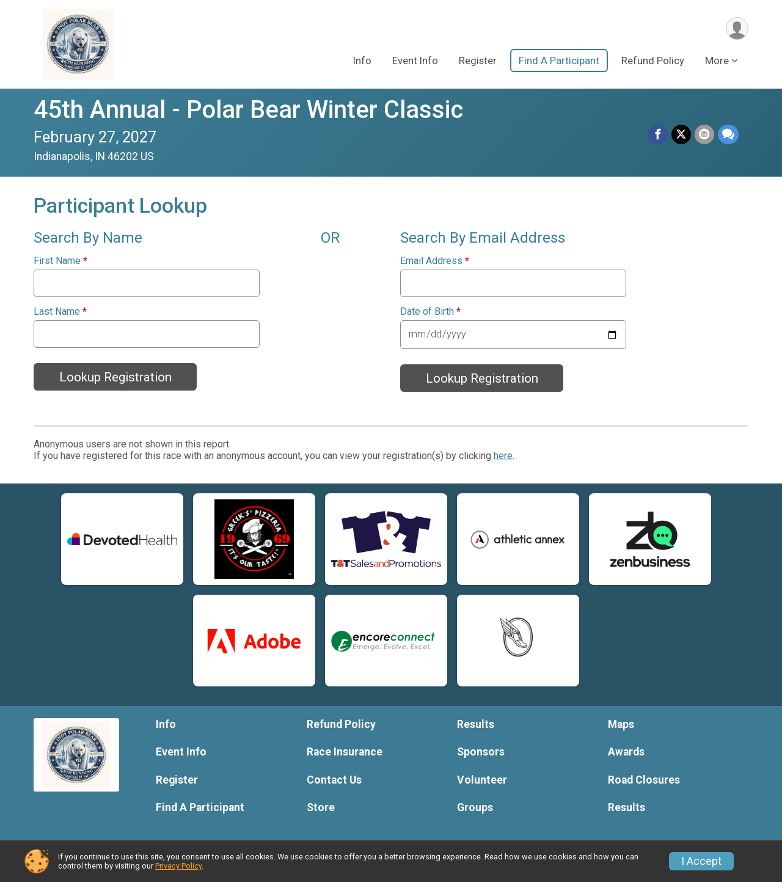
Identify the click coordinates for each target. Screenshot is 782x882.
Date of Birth (430, 311)
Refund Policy (652, 60)
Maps (621, 724)
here (503, 455)
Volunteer (482, 780)
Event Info (415, 60)
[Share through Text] (728, 134)
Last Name (60, 311)
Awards (626, 752)
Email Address (434, 260)
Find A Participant (559, 60)
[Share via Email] (704, 134)
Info (362, 60)
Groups (475, 807)
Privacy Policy (178, 865)
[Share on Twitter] (681, 134)
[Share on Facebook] (658, 134)
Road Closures (644, 780)
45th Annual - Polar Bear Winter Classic (248, 109)
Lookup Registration (115, 377)
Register (478, 60)
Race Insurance (344, 752)
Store (321, 807)
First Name (60, 260)
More (717, 60)
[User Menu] (737, 28)
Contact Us (334, 780)
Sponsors (481, 752)
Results (475, 724)
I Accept (701, 861)
